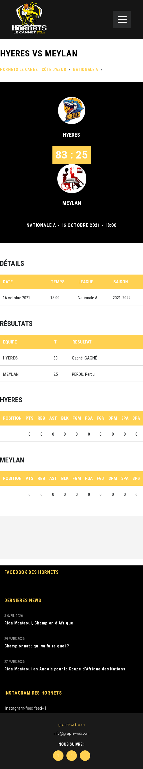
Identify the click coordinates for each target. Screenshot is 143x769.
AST (53, 418)
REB (41, 418)
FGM (77, 418)
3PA (124, 418)
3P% (136, 418)
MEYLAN (71, 203)
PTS (29, 418)
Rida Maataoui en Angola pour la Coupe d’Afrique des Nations (64, 669)
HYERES (71, 135)
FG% (101, 418)
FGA (89, 418)
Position (12, 418)
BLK (64, 418)
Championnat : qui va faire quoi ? (36, 646)
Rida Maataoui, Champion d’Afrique (38, 623)
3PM (113, 418)
